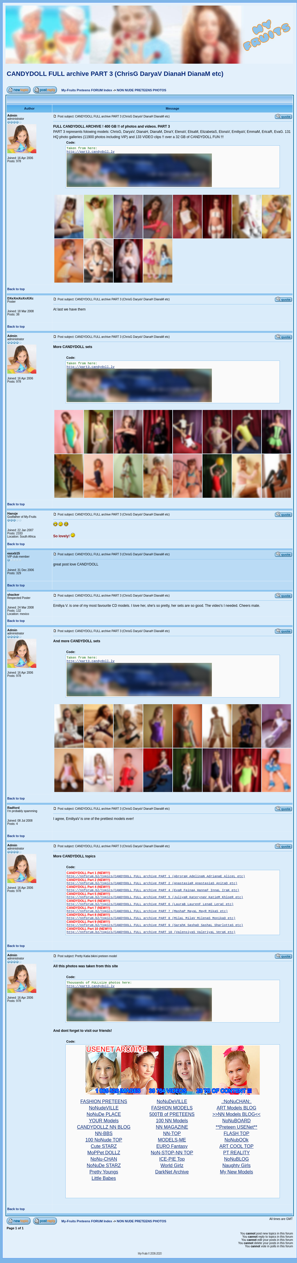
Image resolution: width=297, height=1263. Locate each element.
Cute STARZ (104, 1146)
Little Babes (104, 1178)
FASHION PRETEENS (103, 1101)
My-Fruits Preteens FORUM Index (86, 90)
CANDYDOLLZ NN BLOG (103, 1127)
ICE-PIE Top (172, 1159)
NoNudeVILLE (104, 1107)
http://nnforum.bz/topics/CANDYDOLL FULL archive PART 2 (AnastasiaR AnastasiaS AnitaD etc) (152, 883)
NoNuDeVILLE (172, 1101)
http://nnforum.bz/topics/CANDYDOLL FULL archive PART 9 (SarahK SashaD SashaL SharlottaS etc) (155, 925)
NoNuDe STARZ (104, 1165)
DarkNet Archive (172, 1171)
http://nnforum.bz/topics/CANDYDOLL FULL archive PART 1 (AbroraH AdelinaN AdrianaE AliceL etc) (156, 876)
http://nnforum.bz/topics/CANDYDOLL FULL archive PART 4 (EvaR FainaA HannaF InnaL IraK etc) (153, 890)
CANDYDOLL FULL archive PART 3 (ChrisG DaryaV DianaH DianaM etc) (115, 73)
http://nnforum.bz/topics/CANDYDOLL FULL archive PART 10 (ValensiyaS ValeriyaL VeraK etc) (151, 932)
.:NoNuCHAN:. (236, 1101)
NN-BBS (103, 1133)
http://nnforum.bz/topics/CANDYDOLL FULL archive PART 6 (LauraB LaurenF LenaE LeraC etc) (150, 904)
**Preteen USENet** (236, 1127)
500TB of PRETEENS (172, 1114)
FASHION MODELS (172, 1107)
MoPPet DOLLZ (103, 1152)
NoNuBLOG (236, 1159)
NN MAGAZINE (172, 1127)
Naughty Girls (236, 1165)
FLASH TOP (236, 1133)
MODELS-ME (172, 1139)
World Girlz (171, 1165)
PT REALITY (236, 1152)
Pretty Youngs (104, 1171)
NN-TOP (172, 1133)
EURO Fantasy (172, 1146)
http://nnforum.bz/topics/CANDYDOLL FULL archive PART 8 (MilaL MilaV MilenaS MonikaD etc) (151, 918)
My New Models (236, 1171)
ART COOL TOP (236, 1146)
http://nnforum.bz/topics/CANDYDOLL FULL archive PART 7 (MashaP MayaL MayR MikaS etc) (147, 911)
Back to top (16, 289)
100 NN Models (172, 1120)
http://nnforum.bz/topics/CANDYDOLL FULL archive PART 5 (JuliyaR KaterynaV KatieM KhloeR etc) (155, 897)
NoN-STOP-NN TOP (172, 1152)
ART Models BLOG (236, 1107)
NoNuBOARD (236, 1120)
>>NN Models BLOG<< (236, 1114)
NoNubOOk (236, 1139)
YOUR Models (104, 1120)
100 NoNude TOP (103, 1139)
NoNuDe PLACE (104, 1114)
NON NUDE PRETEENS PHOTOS (141, 90)
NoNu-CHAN (103, 1159)
